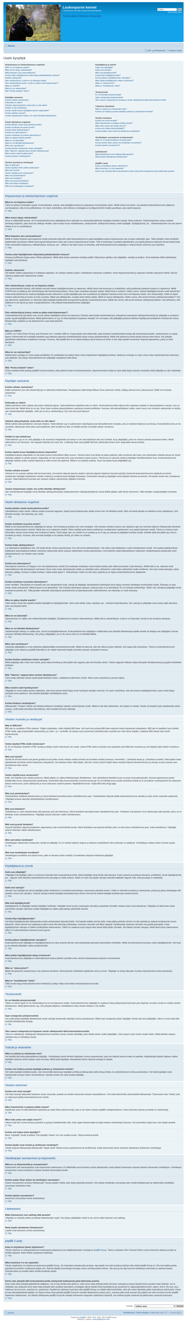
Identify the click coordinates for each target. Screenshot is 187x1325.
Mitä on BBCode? (12, 165)
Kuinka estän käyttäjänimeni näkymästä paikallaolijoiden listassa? (32, 75)
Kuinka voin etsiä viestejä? (106, 121)
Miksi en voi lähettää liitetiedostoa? (19, 143)
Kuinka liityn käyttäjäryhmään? (108, 75)
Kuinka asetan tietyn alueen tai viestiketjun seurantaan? (118, 143)
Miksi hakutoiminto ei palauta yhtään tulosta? (114, 123)
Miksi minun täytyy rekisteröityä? (18, 70)
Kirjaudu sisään (175, 51)
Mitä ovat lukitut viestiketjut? (16, 183)
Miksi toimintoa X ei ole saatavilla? (109, 168)
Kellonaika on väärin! (14, 102)
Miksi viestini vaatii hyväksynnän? (19, 153)
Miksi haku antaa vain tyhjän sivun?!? (110, 126)
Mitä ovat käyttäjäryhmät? (106, 73)
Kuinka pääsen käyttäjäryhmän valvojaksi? (113, 78)
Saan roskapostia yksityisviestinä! (109, 97)
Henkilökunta (128, 1313)
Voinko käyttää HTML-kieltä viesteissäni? (22, 168)
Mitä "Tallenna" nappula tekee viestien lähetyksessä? (27, 151)
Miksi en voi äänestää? (14, 140)
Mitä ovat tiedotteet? (13, 178)
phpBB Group (100, 1250)
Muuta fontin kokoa (179, 45)
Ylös (10, 211)
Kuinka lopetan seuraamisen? (107, 145)
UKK (149, 51)
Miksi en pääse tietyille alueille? (18, 138)
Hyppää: (129, 1306)
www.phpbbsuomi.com (101, 1319)
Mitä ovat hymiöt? (12, 170)
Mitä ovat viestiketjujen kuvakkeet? (19, 186)
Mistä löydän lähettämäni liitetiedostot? (111, 157)
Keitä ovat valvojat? (103, 70)
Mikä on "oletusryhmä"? (105, 83)
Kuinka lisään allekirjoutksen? (17, 130)
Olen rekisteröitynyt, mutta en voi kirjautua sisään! (26, 81)
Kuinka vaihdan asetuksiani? (17, 100)
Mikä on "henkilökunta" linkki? (107, 86)
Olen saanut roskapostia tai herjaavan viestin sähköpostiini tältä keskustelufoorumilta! (130, 100)
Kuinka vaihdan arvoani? (15, 113)
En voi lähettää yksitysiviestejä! (108, 95)
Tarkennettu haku (175, 12)
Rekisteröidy (160, 51)
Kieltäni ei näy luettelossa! (16, 108)
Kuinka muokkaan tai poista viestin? (20, 127)
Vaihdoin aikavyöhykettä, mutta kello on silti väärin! (26, 105)
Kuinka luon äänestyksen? (16, 132)
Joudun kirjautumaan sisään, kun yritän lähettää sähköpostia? (30, 116)
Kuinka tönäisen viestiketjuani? (18, 156)
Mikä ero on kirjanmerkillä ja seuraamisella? (113, 140)
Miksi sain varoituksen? (15, 146)
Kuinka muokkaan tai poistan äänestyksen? (23, 135)
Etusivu (11, 46)
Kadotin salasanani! (13, 78)
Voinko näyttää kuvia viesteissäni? (19, 173)
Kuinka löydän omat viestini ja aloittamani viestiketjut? (117, 131)
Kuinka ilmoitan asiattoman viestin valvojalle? (24, 148)
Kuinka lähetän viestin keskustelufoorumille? (23, 125)
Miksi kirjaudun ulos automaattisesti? (20, 73)
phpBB (82, 1317)
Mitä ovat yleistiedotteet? (15, 175)
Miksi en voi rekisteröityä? (16, 88)
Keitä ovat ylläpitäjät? (104, 67)
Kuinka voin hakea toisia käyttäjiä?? (110, 128)
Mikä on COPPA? (12, 86)
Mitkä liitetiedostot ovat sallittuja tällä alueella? (114, 154)
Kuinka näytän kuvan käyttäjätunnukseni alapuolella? (27, 110)
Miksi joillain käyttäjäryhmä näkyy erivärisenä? (114, 81)
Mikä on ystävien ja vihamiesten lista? (111, 109)
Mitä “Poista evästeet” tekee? (17, 91)
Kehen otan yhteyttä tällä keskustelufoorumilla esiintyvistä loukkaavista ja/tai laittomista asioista (134, 171)
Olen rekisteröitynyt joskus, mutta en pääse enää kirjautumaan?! (31, 83)
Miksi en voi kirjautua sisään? (17, 67)
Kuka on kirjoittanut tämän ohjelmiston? (111, 166)
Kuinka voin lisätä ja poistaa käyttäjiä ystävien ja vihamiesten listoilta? (124, 111)
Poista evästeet (142, 1313)
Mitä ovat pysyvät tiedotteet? (17, 181)
